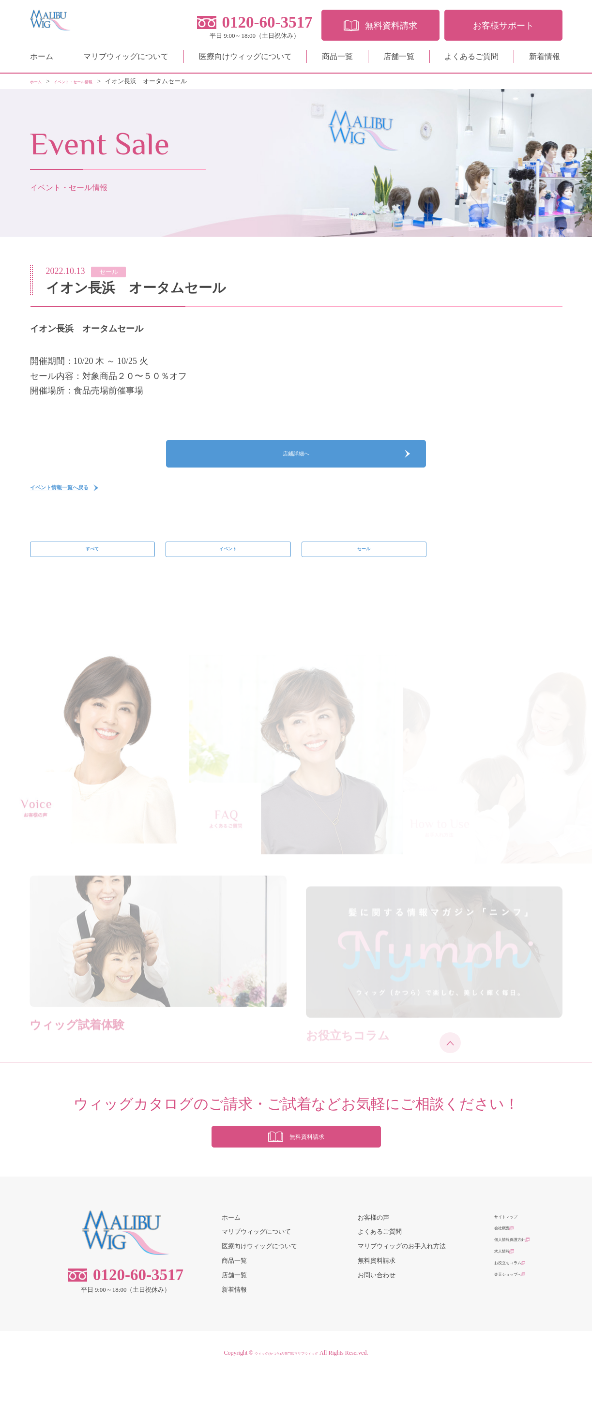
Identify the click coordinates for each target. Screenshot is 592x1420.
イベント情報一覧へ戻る (78, 506)
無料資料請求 (376, 1306)
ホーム (41, 60)
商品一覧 (337, 60)
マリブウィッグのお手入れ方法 (402, 1291)
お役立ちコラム (516, 1320)
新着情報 (544, 60)
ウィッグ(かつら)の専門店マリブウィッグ (286, 1398)
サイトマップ (513, 1263)
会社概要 (506, 1277)
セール (364, 574)
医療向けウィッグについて (245, 60)
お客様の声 (373, 1263)
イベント (228, 574)
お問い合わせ (376, 1320)
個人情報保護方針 (519, 1291)
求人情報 (506, 1306)
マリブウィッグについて (125, 60)
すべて (92, 574)
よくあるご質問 (471, 60)
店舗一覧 (398, 60)
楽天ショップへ (516, 1335)
